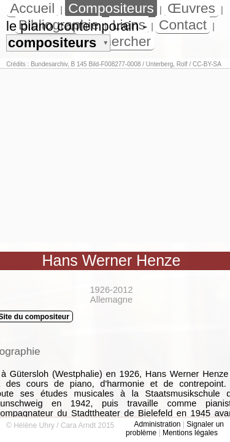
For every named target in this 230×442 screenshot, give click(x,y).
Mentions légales (190, 432)
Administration (157, 424)
